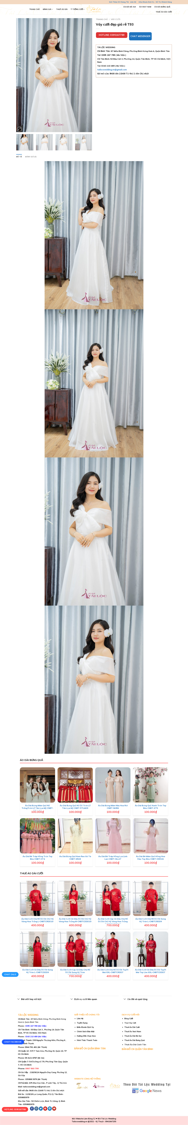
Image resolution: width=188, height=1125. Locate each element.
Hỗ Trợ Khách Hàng (164, 2)
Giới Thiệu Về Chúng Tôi (119, 2)
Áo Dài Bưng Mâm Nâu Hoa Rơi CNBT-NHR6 (113, 806)
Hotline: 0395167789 (15, 1109)
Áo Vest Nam (145, 7)
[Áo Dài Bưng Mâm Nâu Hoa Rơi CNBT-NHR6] (113, 785)
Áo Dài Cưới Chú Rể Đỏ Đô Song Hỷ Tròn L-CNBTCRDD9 (150, 920)
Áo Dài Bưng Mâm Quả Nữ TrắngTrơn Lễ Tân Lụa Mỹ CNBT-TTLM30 (37, 808)
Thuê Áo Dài (62, 9)
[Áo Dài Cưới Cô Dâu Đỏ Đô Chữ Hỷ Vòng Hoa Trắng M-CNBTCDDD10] (75, 898)
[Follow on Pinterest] (45, 1108)
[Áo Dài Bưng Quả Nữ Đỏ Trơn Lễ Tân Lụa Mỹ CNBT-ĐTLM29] (75, 785)
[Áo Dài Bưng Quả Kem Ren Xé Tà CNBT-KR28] (75, 836)
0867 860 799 (32, 1068)
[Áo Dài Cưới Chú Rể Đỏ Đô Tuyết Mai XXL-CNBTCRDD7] (113, 949)
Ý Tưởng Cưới (78, 9)
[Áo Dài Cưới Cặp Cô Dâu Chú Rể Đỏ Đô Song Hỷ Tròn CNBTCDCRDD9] (75, 949)
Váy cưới (115, 19)
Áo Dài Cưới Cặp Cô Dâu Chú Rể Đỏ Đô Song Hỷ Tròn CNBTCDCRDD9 (75, 972)
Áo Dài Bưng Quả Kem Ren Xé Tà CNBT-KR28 (75, 857)
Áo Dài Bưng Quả (162, 7)
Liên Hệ (133, 2)
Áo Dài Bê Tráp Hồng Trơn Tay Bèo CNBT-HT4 (37, 857)
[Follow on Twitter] (41, 1108)
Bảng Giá (48, 9)
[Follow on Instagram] (36, 1108)
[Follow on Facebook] (32, 1108)
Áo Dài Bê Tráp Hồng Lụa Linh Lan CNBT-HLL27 (112, 857)
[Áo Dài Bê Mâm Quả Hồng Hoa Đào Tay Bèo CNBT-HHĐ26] (150, 836)
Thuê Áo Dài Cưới (164, 12)
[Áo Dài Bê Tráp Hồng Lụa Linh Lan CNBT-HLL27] (113, 836)
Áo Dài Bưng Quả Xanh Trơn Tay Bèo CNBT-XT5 (150, 806)
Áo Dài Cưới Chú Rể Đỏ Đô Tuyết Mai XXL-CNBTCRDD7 (112, 971)
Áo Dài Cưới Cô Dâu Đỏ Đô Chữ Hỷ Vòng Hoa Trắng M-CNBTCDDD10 (75, 920)
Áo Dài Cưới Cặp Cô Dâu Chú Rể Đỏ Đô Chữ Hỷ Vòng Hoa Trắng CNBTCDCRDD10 (113, 921)
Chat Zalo (10, 974)
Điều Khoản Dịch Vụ (146, 2)
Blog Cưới (128, 1018)
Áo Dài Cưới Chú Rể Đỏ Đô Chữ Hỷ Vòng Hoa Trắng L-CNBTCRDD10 (37, 920)
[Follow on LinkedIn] (50, 1108)
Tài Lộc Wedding (108, 1119)
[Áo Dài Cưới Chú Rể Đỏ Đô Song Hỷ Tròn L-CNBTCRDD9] (150, 898)
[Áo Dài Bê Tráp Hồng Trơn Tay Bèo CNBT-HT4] (37, 836)
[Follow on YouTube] (54, 1108)
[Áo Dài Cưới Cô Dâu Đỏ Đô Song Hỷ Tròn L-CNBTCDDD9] (37, 949)
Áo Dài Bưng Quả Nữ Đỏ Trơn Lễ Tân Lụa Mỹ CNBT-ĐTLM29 (75, 806)
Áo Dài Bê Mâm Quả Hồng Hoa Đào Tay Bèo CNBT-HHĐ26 (150, 857)
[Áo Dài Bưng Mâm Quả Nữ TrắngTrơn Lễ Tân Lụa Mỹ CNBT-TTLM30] (37, 785)
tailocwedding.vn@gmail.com (112, 69)
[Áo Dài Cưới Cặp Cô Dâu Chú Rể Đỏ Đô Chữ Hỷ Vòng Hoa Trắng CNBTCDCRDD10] (113, 898)
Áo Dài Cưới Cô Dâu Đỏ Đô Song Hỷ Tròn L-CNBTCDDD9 (37, 971)
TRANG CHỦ (34, 9)
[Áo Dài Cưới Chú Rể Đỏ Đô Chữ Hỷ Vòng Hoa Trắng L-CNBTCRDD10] (37, 898)
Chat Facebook (13, 1042)
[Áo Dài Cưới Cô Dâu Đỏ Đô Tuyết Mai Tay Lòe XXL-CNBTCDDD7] (150, 949)
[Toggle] (18, 999)
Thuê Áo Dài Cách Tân (135, 1044)
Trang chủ (102, 19)
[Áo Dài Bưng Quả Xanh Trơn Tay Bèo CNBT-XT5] (150, 785)
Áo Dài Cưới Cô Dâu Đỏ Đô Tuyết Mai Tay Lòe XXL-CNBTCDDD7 (150, 971)
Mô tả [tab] (19, 157)
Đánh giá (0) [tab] (30, 157)
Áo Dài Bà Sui (129, 7)
